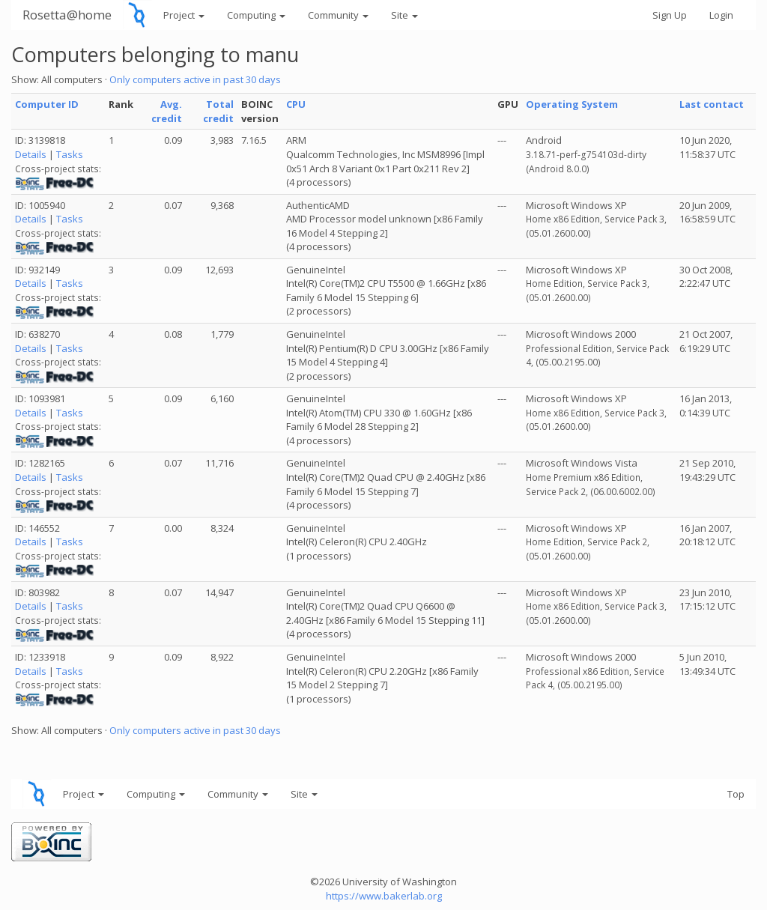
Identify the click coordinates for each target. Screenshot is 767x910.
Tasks (69, 154)
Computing (256, 15)
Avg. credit (166, 111)
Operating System (572, 104)
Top (736, 794)
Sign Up (669, 15)
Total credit (218, 111)
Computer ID (47, 104)
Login (721, 15)
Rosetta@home (67, 14)
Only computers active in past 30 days (195, 79)
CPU (296, 104)
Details (30, 154)
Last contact (711, 104)
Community (338, 15)
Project (183, 15)
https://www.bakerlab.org (384, 896)
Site (404, 15)
